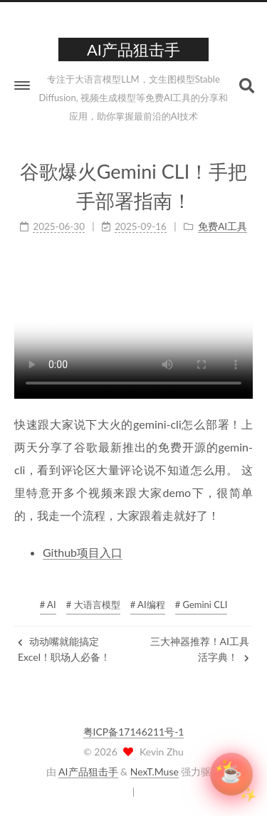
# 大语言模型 (93, 604)
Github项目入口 (82, 551)
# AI (48, 604)
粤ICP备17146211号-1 (133, 732)
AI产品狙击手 (87, 771)
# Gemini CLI (201, 604)
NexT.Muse (154, 771)
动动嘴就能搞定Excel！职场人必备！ (64, 649)
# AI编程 (147, 604)
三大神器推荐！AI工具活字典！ (199, 649)
